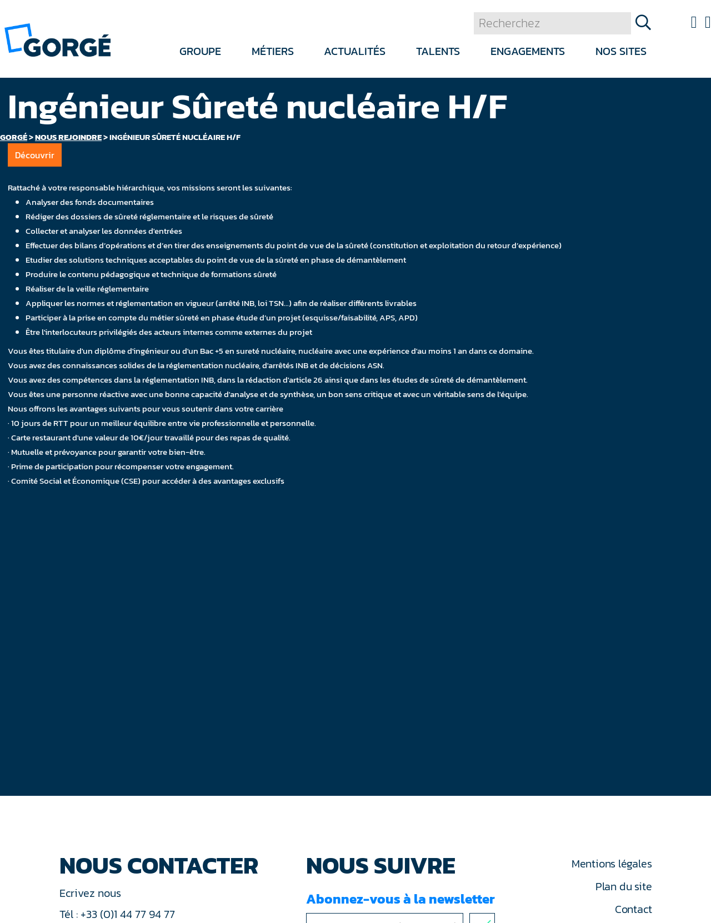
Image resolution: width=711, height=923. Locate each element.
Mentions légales (612, 863)
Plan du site (623, 886)
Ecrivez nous (91, 893)
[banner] (57, 39)
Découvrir (34, 155)
